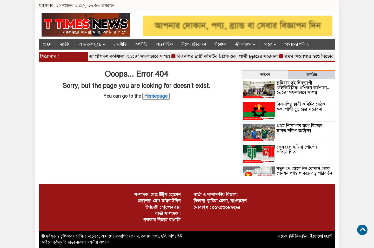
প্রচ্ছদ (47, 44)
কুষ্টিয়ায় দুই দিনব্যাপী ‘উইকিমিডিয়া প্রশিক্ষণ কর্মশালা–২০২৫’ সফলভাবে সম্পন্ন (101, 56)
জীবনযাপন (245, 44)
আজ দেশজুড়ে (92, 44)
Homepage (156, 96)
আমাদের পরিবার (297, 44)
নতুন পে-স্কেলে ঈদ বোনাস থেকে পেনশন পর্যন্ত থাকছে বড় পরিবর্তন (304, 171)
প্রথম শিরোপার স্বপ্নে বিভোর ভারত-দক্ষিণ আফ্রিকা (329, 56)
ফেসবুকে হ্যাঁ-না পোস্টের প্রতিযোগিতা (297, 149)
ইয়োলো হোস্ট (321, 236)
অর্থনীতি (141, 44)
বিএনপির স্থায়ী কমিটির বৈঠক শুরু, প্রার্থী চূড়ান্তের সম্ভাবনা (228, 56)
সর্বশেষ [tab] (265, 74)
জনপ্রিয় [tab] (311, 74)
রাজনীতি (120, 44)
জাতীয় (65, 44)
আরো (270, 44)
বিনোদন (220, 44)
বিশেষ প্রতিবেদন (194, 44)
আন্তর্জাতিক (164, 44)
